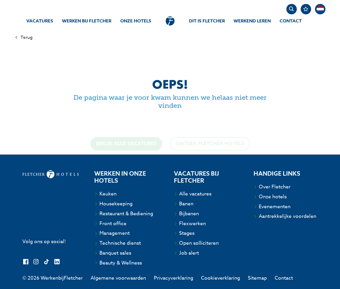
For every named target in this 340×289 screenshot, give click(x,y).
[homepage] (170, 21)
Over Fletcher (275, 186)
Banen (186, 203)
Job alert (189, 252)
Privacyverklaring (173, 277)
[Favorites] (306, 9)
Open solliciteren (199, 242)
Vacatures (39, 21)
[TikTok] (46, 262)
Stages (186, 233)
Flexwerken (192, 223)
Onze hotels (135, 21)
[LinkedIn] (57, 262)
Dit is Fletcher (207, 21)
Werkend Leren (252, 21)
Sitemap (257, 277)
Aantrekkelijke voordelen (287, 216)
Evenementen (275, 206)
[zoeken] (291, 9)
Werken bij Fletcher (86, 21)
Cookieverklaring (220, 277)
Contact (291, 21)
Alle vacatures (195, 193)
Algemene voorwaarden (118, 277)
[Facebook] (25, 262)
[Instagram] (36, 262)
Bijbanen (189, 213)
